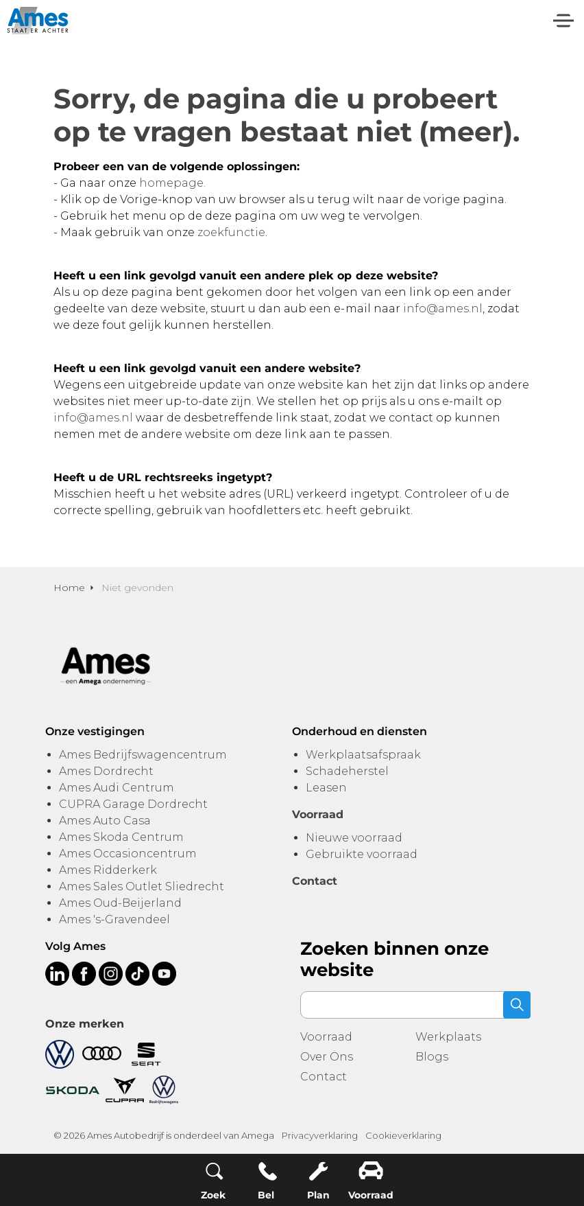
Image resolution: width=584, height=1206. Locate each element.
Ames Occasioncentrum (128, 853)
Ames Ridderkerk (108, 870)
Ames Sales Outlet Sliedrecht (141, 886)
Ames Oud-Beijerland (120, 902)
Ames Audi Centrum (116, 787)
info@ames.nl (443, 308)
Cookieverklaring (403, 1135)
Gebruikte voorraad (361, 854)
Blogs (431, 1056)
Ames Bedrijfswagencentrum (143, 754)
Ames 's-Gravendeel (114, 919)
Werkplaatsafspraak (363, 754)
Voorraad (326, 1036)
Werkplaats (448, 1036)
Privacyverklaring (320, 1135)
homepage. (172, 182)
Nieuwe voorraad (354, 837)
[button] (517, 1005)
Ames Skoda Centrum (121, 837)
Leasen (326, 787)
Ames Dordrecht (106, 771)
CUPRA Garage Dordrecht (133, 804)
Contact (323, 1076)
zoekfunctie (231, 232)
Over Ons (326, 1056)
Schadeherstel (347, 771)
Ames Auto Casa (105, 820)
